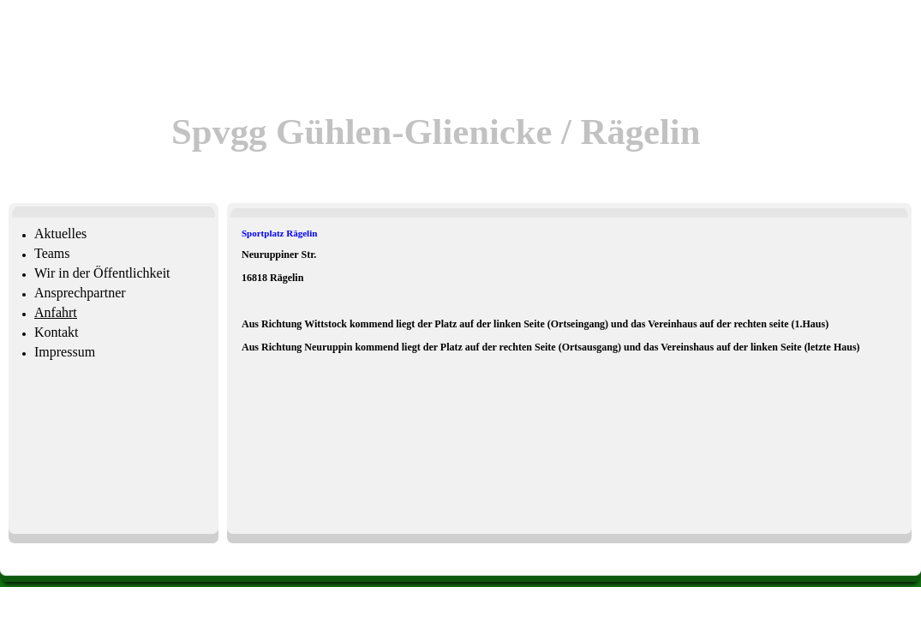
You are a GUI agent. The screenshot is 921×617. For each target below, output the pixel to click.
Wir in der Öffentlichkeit (102, 273)
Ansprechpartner (80, 292)
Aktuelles (60, 233)
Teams (52, 253)
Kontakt (56, 332)
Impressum (64, 351)
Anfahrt (55, 312)
